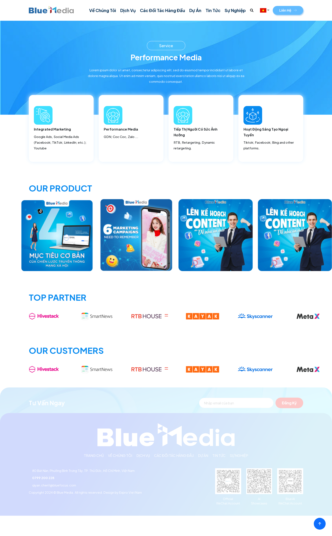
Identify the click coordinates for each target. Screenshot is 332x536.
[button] (251, 10)
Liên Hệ (288, 10)
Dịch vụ (128, 10)
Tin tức (213, 10)
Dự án (195, 10)
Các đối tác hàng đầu (162, 10)
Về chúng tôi (102, 10)
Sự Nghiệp (235, 10)
